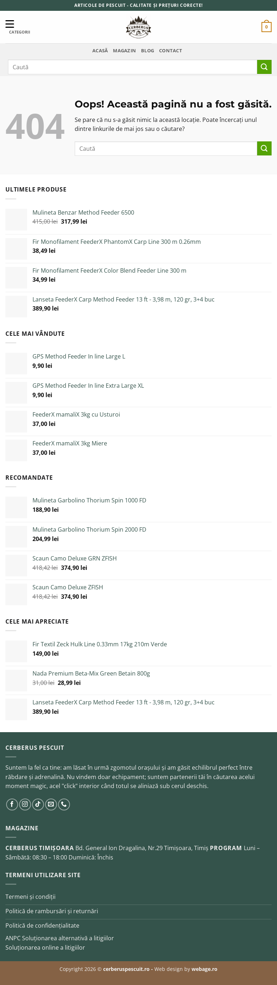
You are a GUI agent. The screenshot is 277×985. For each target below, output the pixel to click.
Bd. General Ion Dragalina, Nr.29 (119, 848)
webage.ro (204, 969)
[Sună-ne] (64, 804)
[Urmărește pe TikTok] (38, 804)
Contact (170, 50)
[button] (266, 27)
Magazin (124, 50)
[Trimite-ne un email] (51, 804)
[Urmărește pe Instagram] (25, 804)
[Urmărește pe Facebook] (12, 804)
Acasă (100, 50)
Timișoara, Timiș (186, 848)
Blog (147, 50)
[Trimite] (264, 67)
